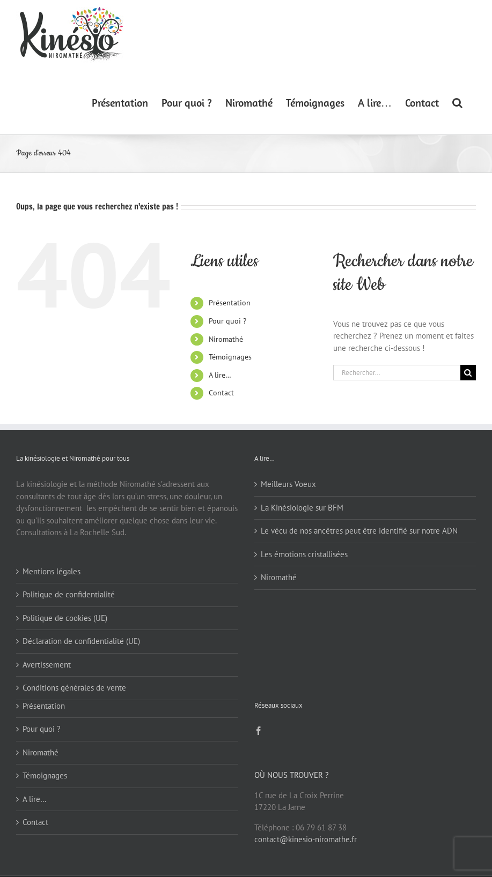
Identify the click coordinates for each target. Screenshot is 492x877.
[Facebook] (258, 730)
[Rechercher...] (396, 372)
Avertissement (47, 664)
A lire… (220, 375)
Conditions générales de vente (74, 688)
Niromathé (226, 339)
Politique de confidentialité (69, 594)
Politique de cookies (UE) (65, 618)
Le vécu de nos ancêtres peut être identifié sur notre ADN (359, 531)
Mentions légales (51, 571)
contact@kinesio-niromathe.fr (305, 839)
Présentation (230, 303)
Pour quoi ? (227, 321)
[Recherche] (468, 372)
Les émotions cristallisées (304, 554)
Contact (221, 393)
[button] (457, 102)
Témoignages (230, 357)
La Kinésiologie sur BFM (302, 508)
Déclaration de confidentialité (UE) (81, 641)
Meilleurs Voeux (288, 484)
